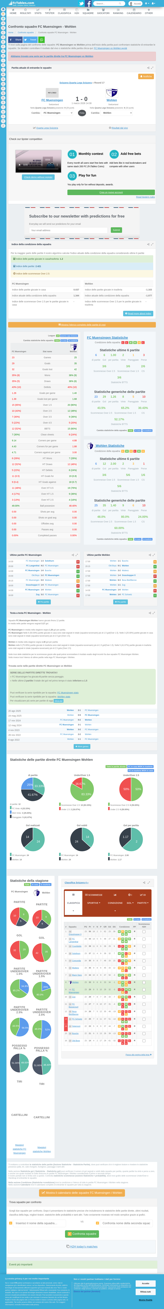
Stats (38, 11)
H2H (77, 11)
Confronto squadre (26, 32)
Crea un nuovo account (111, 192)
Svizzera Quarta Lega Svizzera (76, 82)
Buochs (75, 1033)
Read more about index (139, 313)
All (58, 336)
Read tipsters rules (145, 197)
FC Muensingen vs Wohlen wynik (110, 48)
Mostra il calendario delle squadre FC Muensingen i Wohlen (82, 1192)
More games (81, 746)
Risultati (25, 11)
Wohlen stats (63, 696)
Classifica (64, 11)
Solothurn (76, 953)
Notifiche (146, 76)
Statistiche (107, 337)
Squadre (88, 11)
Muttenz (75, 968)
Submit (116, 230)
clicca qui (58, 701)
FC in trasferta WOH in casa (141, 771)
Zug (73, 997)
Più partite (43, 602)
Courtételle (76, 946)
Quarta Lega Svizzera (47, 128)
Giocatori (103, 11)
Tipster (49, 11)
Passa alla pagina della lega (138, 1055)
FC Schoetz (77, 1019)
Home (13, 11)
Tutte (57, 340)
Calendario (134, 11)
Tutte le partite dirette (116, 767)
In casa (64, 340)
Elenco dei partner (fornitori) (87, 1291)
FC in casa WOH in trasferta (140, 767)
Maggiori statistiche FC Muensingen (19, 1149)
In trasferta (73, 340)
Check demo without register (38, 177)
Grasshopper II (75, 934)
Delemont (76, 1026)
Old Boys (76, 1041)
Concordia (76, 961)
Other (149, 11)
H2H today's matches (84, 1246)
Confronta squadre (82, 1234)
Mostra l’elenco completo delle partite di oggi (82, 324)
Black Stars (77, 975)
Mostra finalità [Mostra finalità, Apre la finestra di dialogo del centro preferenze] (145, 1300)
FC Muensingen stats (67, 692)
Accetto (145, 1283)
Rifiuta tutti (145, 1292)
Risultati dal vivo (120, 128)
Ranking (118, 11)
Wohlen (75, 982)
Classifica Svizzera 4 (77, 882)
